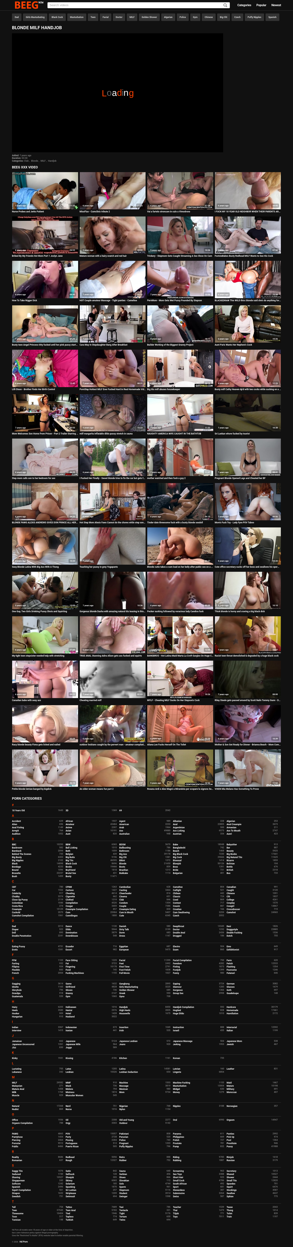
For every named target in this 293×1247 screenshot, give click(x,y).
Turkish (69, 1220)
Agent (122, 821)
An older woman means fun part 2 (97, 789)
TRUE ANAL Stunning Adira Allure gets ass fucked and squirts (111, 655)
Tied (68, 1213)
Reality (15, 1157)
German (231, 983)
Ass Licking (178, 830)
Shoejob (70, 1177)
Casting (123, 890)
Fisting (176, 966)
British (230, 870)
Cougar (69, 906)
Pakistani (124, 1133)
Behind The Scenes (21, 854)
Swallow (231, 1193)
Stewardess (179, 1190)
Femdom (177, 963)
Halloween (71, 1007)
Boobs (69, 867)
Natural (15, 1106)
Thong (230, 1210)
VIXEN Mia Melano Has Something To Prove (237, 789)
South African (180, 1183)
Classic (176, 896)
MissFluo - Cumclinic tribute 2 (95, 211)
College (230, 899)
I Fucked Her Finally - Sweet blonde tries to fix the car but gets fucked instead (113, 478)
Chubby (16, 896)
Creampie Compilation (77, 909)
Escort (69, 949)
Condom (123, 903)
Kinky (15, 1058)
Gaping (176, 983)
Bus (229, 873)
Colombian (17, 903)
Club (26, 161)
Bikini (122, 860)
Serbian (123, 1174)
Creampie (17, 909)
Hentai (69, 1010)
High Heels (124, 1010)
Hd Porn (24, 1241)
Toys (175, 1216)
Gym (195, 17)
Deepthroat (178, 926)
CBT (14, 887)
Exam (175, 949)
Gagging (16, 983)
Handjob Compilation (183, 1007)
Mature (230, 1086)
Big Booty (17, 857)
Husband (70, 1016)
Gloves (69, 990)
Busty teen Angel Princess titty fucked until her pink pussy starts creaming (45, 345)
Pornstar (16, 1143)
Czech (237, 17)
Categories (244, 5)
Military (230, 1089)
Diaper (15, 929)
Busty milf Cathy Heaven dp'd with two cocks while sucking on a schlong (248, 389)
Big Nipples (18, 860)
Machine (123, 1082)
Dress (122, 936)
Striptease (71, 1193)
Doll (14, 932)
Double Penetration (21, 936)
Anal (175, 824)
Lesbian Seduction (128, 1072)
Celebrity (16, 893)
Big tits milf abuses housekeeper (163, 389)
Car (14, 890)
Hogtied (177, 1010)
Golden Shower (149, 17)
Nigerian (123, 1106)
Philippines (178, 1137)
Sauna (122, 1171)
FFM (14, 960)
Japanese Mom (234, 1041)
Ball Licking (71, 847)
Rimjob (230, 1157)
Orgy (68, 1123)
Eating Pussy (18, 946)
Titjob (176, 1213)
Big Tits (69, 860)
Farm (229, 960)
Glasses (231, 987)
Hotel (68, 1013)
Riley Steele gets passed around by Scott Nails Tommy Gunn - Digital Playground (248, 700)
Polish (176, 1140)
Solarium (70, 1183)
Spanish (272, 17)
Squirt (230, 1187)
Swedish (16, 1196)
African (69, 821)
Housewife (124, 1013)
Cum (68, 912)
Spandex (231, 1183)
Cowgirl (230, 906)
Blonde (34, 161)
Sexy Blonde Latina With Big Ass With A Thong (35, 567)
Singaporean (18, 1180)
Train (229, 1216)
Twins (122, 1220)
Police (183, 17)
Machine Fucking (181, 1082)
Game (68, 983)
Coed (175, 899)
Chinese (209, 17)
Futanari (231, 973)
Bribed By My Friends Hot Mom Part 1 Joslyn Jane (37, 256)
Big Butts (70, 857)
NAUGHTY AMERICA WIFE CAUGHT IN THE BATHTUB (174, 433)
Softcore (16, 1183)
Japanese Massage (182, 1041)
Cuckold (16, 912)
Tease (230, 1207)
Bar (228, 847)
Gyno (121, 996)
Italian (230, 1030)
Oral (175, 1120)
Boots (122, 867)
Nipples (177, 1106)
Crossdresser (233, 909)
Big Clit (223, 17)
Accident (16, 821)
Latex (68, 1069)
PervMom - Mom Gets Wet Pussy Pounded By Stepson (174, 300)
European (124, 949)
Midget (176, 1089)
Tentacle (123, 1210)
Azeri (229, 834)
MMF (68, 1082)
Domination (71, 932)
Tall (14, 1207)
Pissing (69, 1140)
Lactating (16, 1069)
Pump (176, 1146)
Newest (276, 5)
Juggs (69, 1047)
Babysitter (232, 844)
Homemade (232, 1010)
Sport (175, 1187)
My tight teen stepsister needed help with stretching (38, 655)
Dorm (122, 932)
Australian (124, 834)
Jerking (177, 1044)
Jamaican (17, 1041)
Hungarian (17, 1016)
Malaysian (17, 1086)
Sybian (230, 1196)
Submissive (178, 1193)
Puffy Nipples (254, 17)
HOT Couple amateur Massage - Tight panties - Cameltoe (108, 300)
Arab (121, 827)
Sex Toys (177, 1174)
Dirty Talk (124, 929)
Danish (122, 926)
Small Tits (232, 1180)
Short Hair (178, 1177)
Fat (67, 963)
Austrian (177, 834)
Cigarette (70, 896)
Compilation (72, 903)
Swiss (176, 1196)
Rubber (123, 1160)
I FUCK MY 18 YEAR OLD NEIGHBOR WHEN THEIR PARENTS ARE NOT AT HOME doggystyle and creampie (248, 211)
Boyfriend (70, 870)
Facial (106, 17)
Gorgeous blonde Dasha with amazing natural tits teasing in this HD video (113, 611)
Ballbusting (125, 847)
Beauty (230, 851)
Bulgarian (178, 873)
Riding (176, 1157)
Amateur (70, 824)
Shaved (230, 1174)
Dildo (68, 929)
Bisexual (177, 860)
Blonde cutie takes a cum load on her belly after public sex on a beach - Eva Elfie (180, 567)
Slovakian (124, 1180)
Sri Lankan (71, 1190)
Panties (230, 1133)
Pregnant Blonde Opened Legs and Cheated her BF (240, 478)
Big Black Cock (180, 854)
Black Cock (57, 17)
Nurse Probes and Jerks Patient (28, 211)
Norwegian (232, 1106)
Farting (15, 963)
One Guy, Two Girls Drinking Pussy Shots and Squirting (39, 611)
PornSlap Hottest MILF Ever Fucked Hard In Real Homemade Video (113, 389)
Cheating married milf (90, 700)
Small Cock (178, 1180)
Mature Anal (18, 1089)
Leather (230, 1069)
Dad (17, 17)
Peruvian (123, 1137)
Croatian (177, 909)
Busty (68, 876)
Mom (121, 1092)
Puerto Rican (72, 1146)
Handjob (52, 161)
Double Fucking (234, 932)
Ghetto (15, 987)
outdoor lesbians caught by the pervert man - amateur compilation (113, 744)
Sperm (122, 1187)
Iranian (69, 1030)
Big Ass (123, 854)
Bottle (230, 867)
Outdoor (123, 1123)
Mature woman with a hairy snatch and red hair (103, 256)
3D (67, 810)
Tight (121, 1213)
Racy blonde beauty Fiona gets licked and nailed (36, 744)
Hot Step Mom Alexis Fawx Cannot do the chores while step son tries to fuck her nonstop (113, 522)
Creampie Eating (127, 909)
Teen (93, 17)
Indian (15, 1027)
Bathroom (124, 851)
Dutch (230, 936)
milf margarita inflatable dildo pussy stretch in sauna (106, 433)
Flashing (231, 966)
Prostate (177, 1143)
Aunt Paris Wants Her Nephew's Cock (233, 345)
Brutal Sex (71, 873)
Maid (229, 1082)
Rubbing (177, 1160)
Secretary (231, 1171)
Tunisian (16, 1220)
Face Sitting (72, 960)
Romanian (17, 1160)
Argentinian (179, 827)
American (124, 824)
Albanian (177, 821)
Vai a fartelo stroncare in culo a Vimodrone (168, 211)
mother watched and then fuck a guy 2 (166, 478)
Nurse (69, 1109)
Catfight (177, 890)
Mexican (123, 1089)
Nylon (122, 1109)
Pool (229, 1140)
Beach (176, 851)
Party (68, 1137)
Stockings (232, 1190)
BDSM (122, 844)
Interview (16, 1030)
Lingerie (177, 1072)
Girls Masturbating (35, 17)
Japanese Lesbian (128, 1041)
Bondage (16, 867)
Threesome (17, 1213)
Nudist (15, 1109)
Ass (121, 830)
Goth (229, 990)
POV (68, 1133)
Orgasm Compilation (22, 1123)
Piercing (16, 1140)
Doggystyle (232, 929)
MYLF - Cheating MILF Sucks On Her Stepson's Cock (173, 700)
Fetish (230, 963)
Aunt (68, 834)
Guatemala (17, 996)
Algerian (168, 17)
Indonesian (71, 1027)
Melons (69, 1089)
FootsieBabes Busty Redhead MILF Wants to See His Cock (244, 256)
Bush (14, 876)
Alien (14, 824)
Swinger (123, 1196)
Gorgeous (178, 990)
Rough (69, 1160)
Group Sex (178, 993)
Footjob (177, 970)
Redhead (70, 1157)
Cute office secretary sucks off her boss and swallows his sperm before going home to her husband (248, 567)
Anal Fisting (18, 827)
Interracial (232, 1027)
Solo (121, 1183)
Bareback (16, 851)
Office (15, 1120)
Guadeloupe (233, 993)
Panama (177, 1133)
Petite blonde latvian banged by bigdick (32, 789)
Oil (67, 1120)
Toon (14, 1216)
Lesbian (69, 1072)
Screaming (178, 1171)
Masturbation (77, 17)
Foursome (232, 970)
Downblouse (72, 936)
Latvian (176, 1069)
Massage (123, 1086)
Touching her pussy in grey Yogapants (99, 567)
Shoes (122, 1177)
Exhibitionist (233, 949)
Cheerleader (125, 893)
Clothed (69, 899)
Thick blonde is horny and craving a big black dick (240, 611)
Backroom (17, 847)
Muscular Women (74, 1095)
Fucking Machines (75, 973)
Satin (68, 1171)
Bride (175, 870)
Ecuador (70, 946)
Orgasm (231, 1120)
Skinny (69, 1180)
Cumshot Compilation (23, 915)
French (15, 973)
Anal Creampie (234, 824)
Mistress (70, 1092)
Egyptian (123, 946)
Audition (16, 834)
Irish (121, 1030)
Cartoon (70, 890)
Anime (69, 827)
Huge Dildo (178, 1013)
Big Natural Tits (234, 857)
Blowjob (177, 863)
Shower (230, 1177)
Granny (69, 993)
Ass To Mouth (233, 830)
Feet (121, 963)
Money (176, 1092)
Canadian (231, 887)
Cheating (70, 893)
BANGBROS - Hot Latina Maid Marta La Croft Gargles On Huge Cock (180, 655)
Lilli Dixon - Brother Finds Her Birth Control (33, 389)
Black (15, 863)
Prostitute (232, 1143)
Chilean (177, 893)
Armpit (15, 830)
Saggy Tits (17, 1171)
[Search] (225, 5)
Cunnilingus (72, 915)
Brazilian (123, 870)
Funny (176, 973)
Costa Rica (17, 906)
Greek (122, 993)
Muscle (15, 1095)
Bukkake (123, 873)
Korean (176, 1058)
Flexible (16, 970)
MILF (132, 17)
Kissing (69, 1058)
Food (68, 970)
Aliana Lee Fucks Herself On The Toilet (166, 744)
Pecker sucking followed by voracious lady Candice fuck (175, 611)
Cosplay (231, 903)
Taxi (121, 1207)
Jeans (122, 1044)
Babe (175, 844)
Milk (14, 1092)
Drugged (177, 936)
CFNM (69, 887)
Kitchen (123, 1058)
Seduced (16, 1174)
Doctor (119, 17)
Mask (68, 1086)
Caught (230, 890)
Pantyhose (17, 1137)
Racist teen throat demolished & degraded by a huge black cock (247, 655)
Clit (228, 896)
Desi (229, 926)
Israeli (176, 1030)
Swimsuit (70, 1196)
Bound (15, 870)
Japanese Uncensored (23, 1044)
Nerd (68, 1106)
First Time (124, 966)
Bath (68, 851)
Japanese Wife (73, 1044)
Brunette (16, 873)
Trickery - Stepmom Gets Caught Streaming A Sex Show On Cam (179, 256)
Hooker (15, 1013)
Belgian (69, 854)
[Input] (138, 5)
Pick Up (230, 1137)
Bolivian (231, 863)
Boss (175, 867)
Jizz (14, 1047)
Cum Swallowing (181, 912)
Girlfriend (70, 987)
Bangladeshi (179, 847)
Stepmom (124, 1190)
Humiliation (232, 1013)
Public (15, 1146)
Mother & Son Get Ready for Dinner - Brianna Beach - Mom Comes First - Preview (248, 744)
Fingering (70, 966)
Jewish (230, 1044)
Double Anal (179, 932)
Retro (122, 1157)
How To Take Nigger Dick (24, 300)
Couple (122, 906)
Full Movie (124, 973)
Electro (176, 946)
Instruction (178, 1027)
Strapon (16, 1193)
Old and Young (126, 1120)
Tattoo (69, 1207)
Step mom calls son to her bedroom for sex (33, 478)
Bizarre (230, 860)
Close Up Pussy (20, 899)
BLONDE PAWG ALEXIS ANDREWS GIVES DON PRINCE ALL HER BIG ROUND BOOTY (45, 522)
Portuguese (71, 1143)
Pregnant (123, 1143)
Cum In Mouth (126, 912)
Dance (69, 926)
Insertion (123, 1027)
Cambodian (125, 887)
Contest (177, 903)
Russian (231, 1160)
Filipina (15, 966)
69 (120, 810)
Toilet (229, 1213)
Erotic (15, 949)
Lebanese (17, 1072)
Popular (261, 5)
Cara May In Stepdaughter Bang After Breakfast (103, 345)
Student (123, 1193)
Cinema (123, 896)
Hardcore (231, 1007)
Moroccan (232, 1092)
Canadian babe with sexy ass (26, 700)
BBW (68, 844)
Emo (229, 946)
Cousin (176, 906)
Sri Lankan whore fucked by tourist (232, 433)
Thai (175, 1210)
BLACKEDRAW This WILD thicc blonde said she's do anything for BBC (248, 300)
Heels (15, 1010)
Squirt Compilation (21, 1190)
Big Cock (177, 857)
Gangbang (124, 983)
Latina (122, 1069)
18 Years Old (18, 810)
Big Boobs (232, 854)
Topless (69, 1216)
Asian (68, 830)
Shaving (16, 1177)
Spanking (70, 1187)
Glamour (177, 987)
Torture (123, 1216)
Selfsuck (70, 1174)
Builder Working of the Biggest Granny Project (170, 345)
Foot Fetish (124, 970)
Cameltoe (177, 887)
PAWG (15, 1133)
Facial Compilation (182, 960)
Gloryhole (17, 990)
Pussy (230, 1146)
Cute (121, 915)
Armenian (231, 827)
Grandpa (16, 993)
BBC (14, 844)
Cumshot (231, 912)
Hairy (14, 1007)
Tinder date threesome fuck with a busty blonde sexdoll (175, 522)
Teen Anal (71, 1210)
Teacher (177, 1207)
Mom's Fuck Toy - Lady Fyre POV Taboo (234, 522)
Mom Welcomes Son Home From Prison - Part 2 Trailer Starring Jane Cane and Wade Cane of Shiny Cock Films (45, 433)
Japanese (70, 1041)
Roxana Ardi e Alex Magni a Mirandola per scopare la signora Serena (180, 789)
